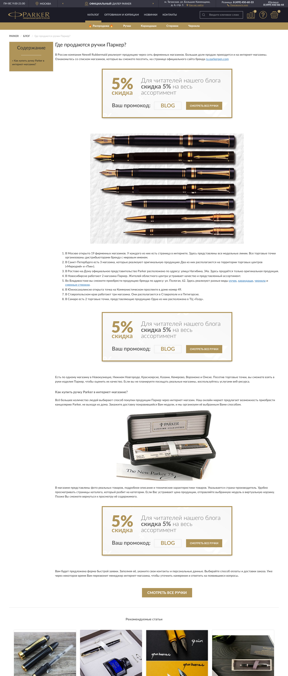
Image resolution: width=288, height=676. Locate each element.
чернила (260, 280)
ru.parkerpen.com (217, 59)
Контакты (170, 15)
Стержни (172, 26)
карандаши (245, 280)
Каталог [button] (93, 15)
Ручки (127, 26)
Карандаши (148, 26)
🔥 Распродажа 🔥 (101, 26)
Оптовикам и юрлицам (121, 15)
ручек (233, 280)
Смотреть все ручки (204, 106)
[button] (237, 5)
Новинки (150, 15)
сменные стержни (77, 284)
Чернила (194, 26)
